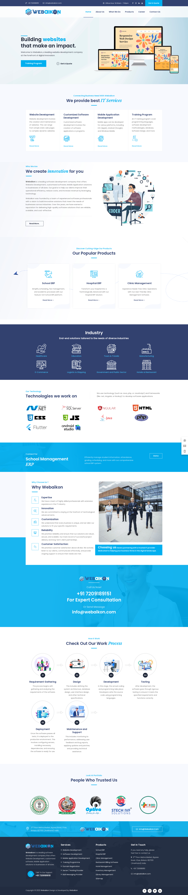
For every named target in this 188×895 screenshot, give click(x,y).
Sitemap (99, 878)
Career (141, 12)
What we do (114, 12)
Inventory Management (106, 870)
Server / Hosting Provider (73, 870)
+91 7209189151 (33, 3)
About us (100, 12)
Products (129, 12)
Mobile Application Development (76, 858)
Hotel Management (104, 866)
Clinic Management (104, 858)
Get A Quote (153, 3)
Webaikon (45, 890)
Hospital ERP (101, 854)
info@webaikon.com (53, 3)
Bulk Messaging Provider (72, 874)
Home (88, 12)
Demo (156, 456)
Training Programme (71, 862)
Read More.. (34, 223)
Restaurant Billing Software (107, 862)
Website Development (72, 850)
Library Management (104, 874)
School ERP (100, 850)
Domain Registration (71, 866)
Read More (34, 146)
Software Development (72, 854)
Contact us (155, 12)
